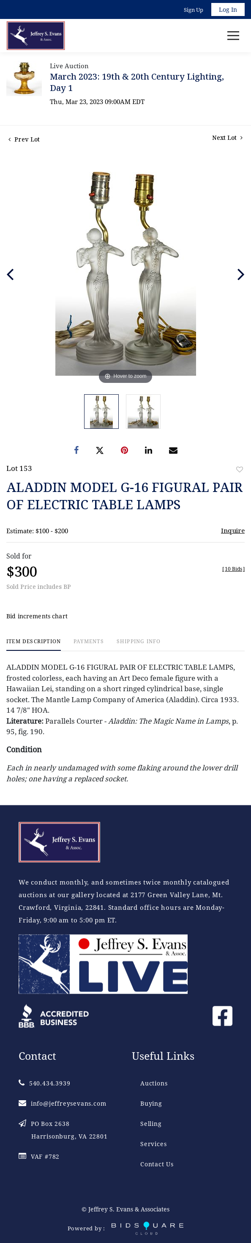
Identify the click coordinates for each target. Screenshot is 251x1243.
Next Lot (227, 137)
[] (233, 568)
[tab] (33, 645)
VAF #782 (39, 1156)
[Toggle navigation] (233, 36)
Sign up (193, 9)
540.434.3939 (44, 1083)
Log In (228, 9)
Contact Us (157, 1164)
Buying (151, 1103)
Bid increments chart (37, 616)
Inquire (233, 530)
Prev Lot (24, 139)
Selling (151, 1124)
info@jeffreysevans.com (62, 1103)
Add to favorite (240, 469)
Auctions (153, 1083)
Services (153, 1144)
